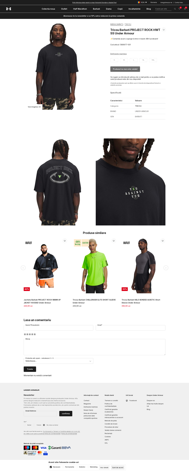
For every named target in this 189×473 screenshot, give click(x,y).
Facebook (133, 400)
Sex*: (25, 421)
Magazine (87, 404)
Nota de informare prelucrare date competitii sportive (90, 415)
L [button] (133, 60)
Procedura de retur (111, 427)
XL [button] (143, 60)
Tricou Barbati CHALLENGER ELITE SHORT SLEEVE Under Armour (94, 301)
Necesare (56, 467)
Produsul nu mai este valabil (125, 69)
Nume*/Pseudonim (32, 325)
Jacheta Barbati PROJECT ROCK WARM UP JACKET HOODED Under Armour (42, 301)
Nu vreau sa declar (52, 425)
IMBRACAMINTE (116, 24)
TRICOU (128, 24)
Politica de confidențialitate (69, 433)
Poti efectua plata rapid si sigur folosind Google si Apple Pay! (94, 2)
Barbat (29, 425)
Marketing (93, 467)
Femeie (39, 425)
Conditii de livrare (111, 424)
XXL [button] (153, 60)
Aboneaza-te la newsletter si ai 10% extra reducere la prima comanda (94, 16)
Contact (86, 400)
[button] (163, 37)
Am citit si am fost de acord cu (52, 433)
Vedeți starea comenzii (113, 430)
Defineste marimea (91, 407)
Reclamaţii (108, 433)
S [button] (114, 60)
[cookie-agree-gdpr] (117, 467)
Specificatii (115, 92)
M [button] (124, 60)
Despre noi (151, 400)
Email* (100, 325)
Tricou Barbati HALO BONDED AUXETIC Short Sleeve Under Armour (141, 301)
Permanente (69, 467)
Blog (148, 409)
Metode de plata (111, 421)
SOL (106, 443)
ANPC (107, 440)
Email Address (31, 411)
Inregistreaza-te (166, 2)
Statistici (82, 467)
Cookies (108, 437)
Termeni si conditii (111, 400)
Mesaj (28, 339)
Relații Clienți (88, 410)
